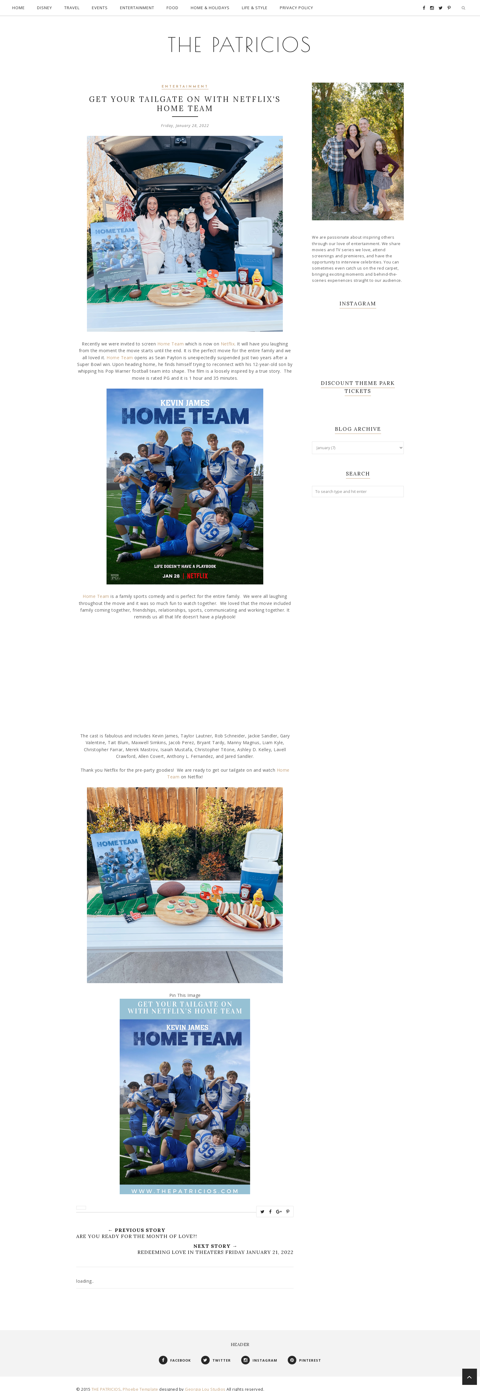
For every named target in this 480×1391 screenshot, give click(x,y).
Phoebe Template (140, 1383)
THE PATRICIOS (240, 39)
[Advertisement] (358, 595)
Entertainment (185, 80)
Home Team (170, 338)
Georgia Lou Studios (205, 1383)
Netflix (228, 338)
